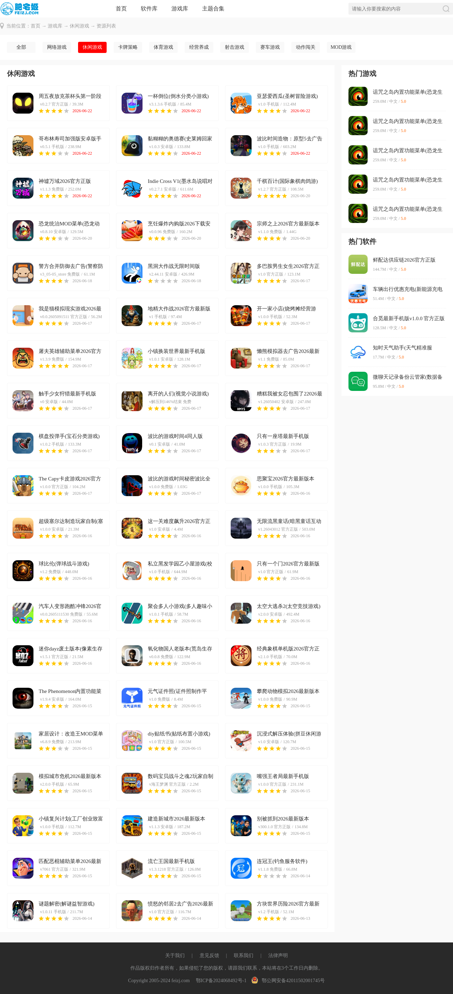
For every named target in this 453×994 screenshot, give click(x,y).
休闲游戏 (79, 26)
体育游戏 (163, 47)
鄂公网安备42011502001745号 (288, 980)
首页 (121, 8)
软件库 (149, 8)
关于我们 (175, 955)
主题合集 (213, 8)
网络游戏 (57, 47)
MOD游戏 (341, 47)
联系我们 (243, 955)
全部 (21, 47)
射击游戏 (234, 47)
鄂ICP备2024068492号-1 (221, 980)
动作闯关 (305, 47)
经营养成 (199, 47)
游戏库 (179, 8)
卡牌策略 (128, 47)
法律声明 (278, 955)
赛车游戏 (270, 47)
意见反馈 (209, 955)
